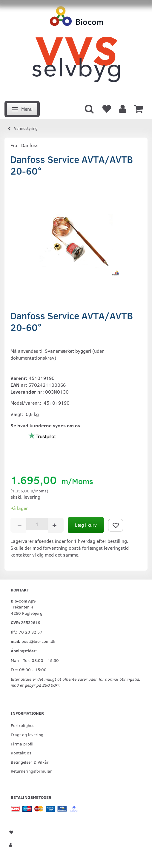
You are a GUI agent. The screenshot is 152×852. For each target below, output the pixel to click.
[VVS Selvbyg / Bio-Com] (76, 48)
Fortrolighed (23, 725)
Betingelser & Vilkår (30, 762)
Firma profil (22, 744)
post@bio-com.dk (38, 641)
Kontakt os (21, 753)
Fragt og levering (27, 734)
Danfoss (30, 145)
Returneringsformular (31, 771)
